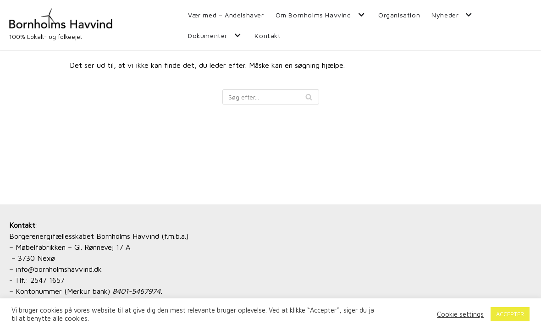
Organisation (399, 15)
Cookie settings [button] (460, 314)
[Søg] (270, 96)
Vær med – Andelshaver (226, 15)
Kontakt (267, 35)
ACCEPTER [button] (510, 314)
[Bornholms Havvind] (60, 25)
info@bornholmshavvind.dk (59, 269)
